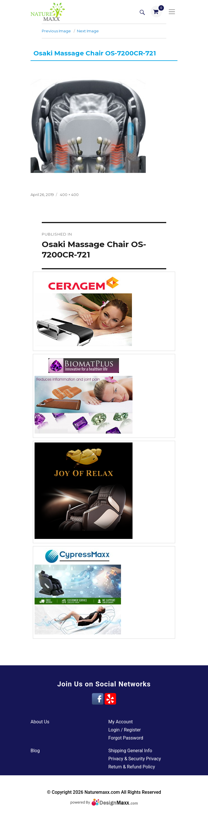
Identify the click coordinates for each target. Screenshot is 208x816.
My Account (120, 721)
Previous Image (56, 31)
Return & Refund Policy (131, 767)
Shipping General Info (130, 750)
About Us (40, 721)
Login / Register (124, 730)
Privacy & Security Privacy (134, 758)
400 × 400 (69, 194)
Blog (35, 750)
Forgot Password (125, 738)
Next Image (88, 31)
